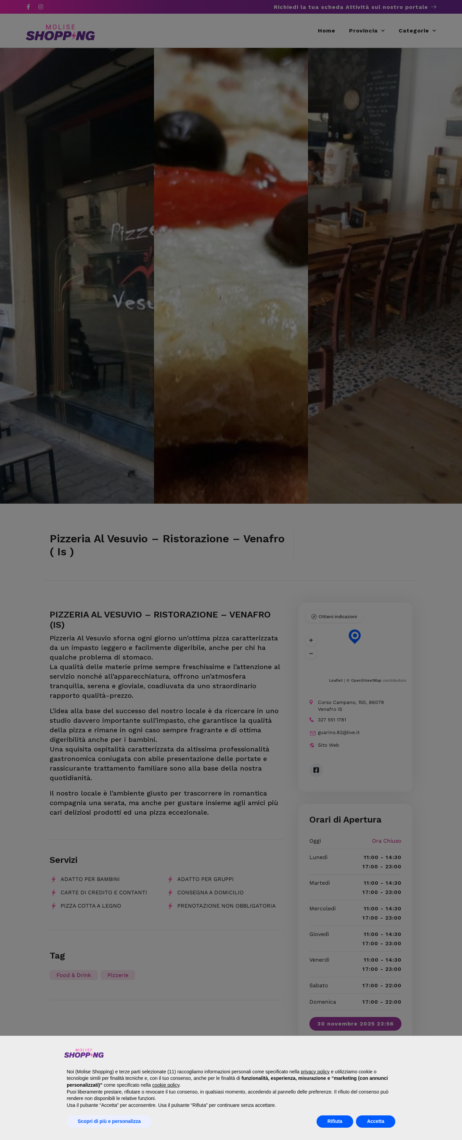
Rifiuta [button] (335, 1121)
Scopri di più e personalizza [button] (109, 1121)
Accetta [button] (375, 1121)
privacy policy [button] (315, 1071)
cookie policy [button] (165, 1085)
